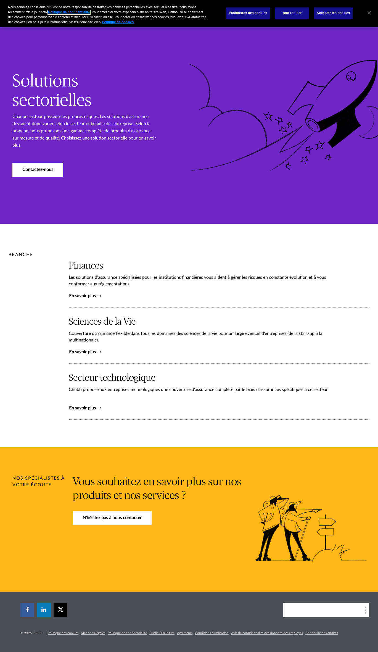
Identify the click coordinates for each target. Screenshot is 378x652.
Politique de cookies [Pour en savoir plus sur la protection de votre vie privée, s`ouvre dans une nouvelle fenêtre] (118, 22)
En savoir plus (85, 296)
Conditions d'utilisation (212, 633)
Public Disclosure (162, 633)
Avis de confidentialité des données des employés (267, 633)
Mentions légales (93, 633)
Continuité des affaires (321, 633)
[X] (60, 610)
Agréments (184, 633)
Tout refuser (292, 13)
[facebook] (27, 610)
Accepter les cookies (333, 13)
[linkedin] (44, 610)
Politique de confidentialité (127, 633)
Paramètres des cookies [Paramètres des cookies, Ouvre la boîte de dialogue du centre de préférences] (248, 13)
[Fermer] (369, 13)
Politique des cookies (63, 633)
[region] (189, 13)
